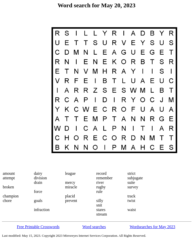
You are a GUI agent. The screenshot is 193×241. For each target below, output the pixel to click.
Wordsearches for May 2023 (152, 227)
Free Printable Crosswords (38, 227)
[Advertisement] (23, 90)
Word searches (94, 227)
